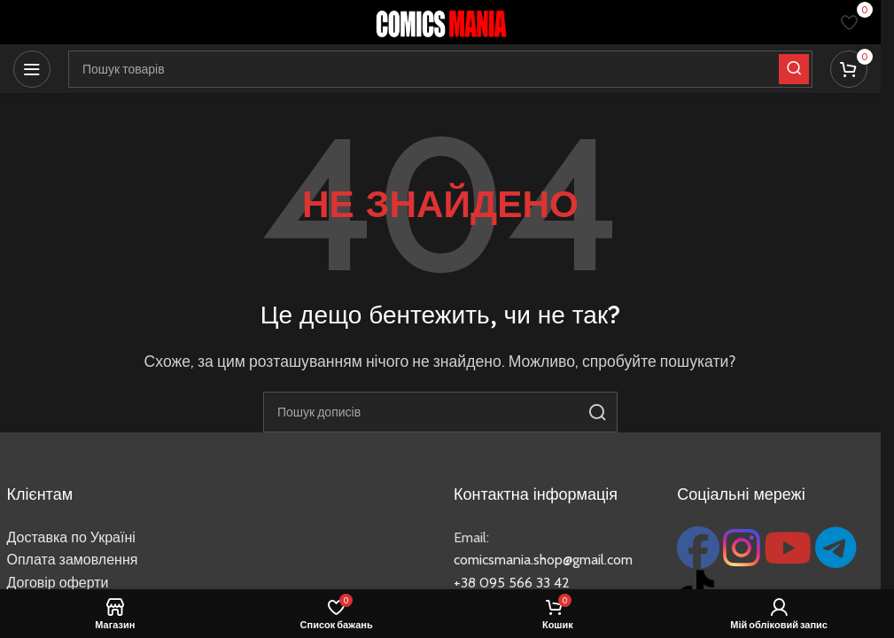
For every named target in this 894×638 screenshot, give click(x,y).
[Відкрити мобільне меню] (31, 69)
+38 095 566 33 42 (512, 582)
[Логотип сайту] (440, 20)
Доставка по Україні (71, 537)
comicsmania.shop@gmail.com (543, 559)
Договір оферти (58, 582)
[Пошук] (440, 412)
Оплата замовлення (72, 559)
